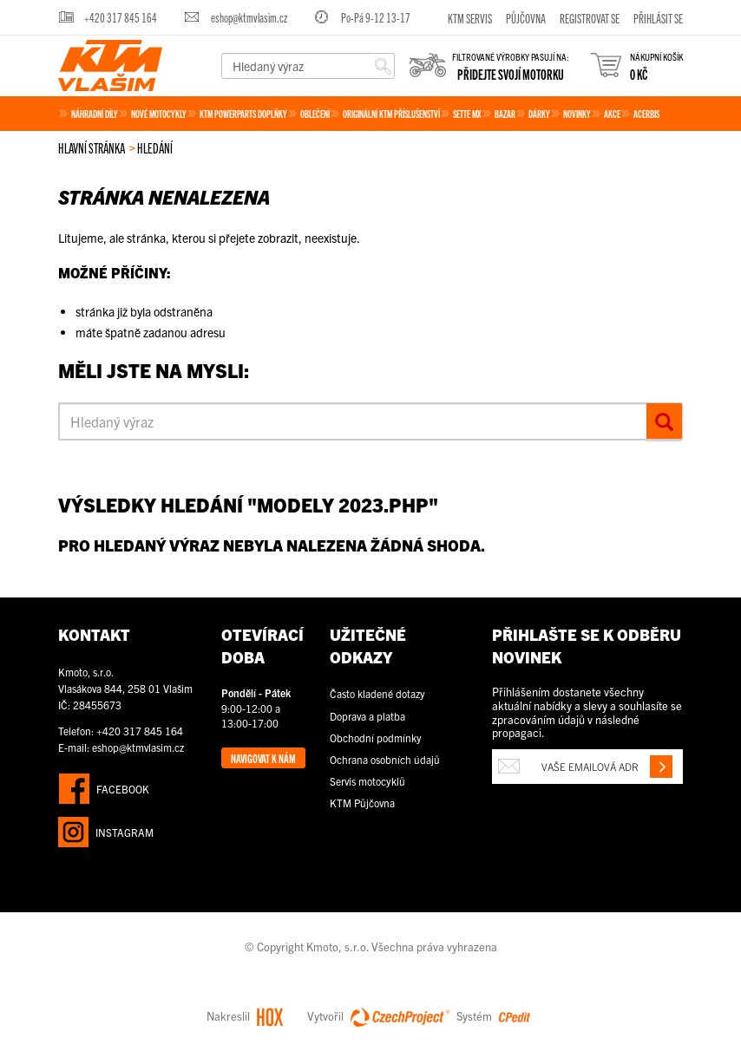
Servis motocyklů (367, 780)
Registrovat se (590, 18)
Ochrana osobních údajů (385, 759)
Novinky (577, 113)
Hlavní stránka (91, 147)
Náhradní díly (94, 113)
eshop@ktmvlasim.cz (249, 17)
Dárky (539, 113)
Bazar (505, 113)
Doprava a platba (367, 715)
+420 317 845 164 (120, 17)
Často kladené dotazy (377, 693)
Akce (612, 113)
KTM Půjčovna (362, 802)
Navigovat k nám (263, 758)
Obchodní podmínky (376, 737)
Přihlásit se (658, 18)
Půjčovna (526, 18)
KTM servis (470, 18)
